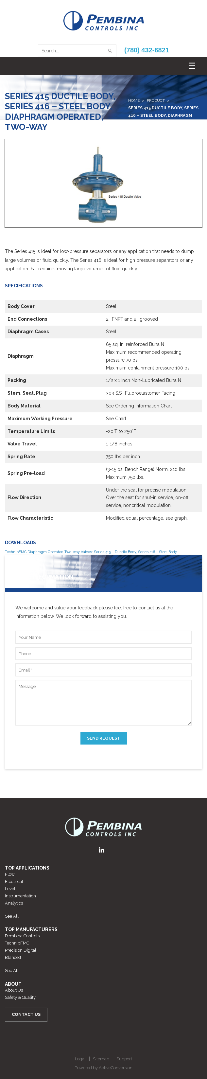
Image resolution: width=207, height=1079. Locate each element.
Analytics (14, 903)
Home (134, 100)
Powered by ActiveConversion (103, 1067)
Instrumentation (20, 895)
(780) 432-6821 (146, 50)
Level (10, 888)
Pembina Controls (22, 935)
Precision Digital (20, 950)
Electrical (14, 881)
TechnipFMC (17, 943)
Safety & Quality (20, 997)
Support (124, 1058)
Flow (10, 874)
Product (156, 100)
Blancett (13, 957)
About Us (14, 990)
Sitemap (101, 1058)
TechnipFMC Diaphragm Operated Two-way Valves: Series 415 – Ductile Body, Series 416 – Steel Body (91, 551)
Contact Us (26, 1014)
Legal (80, 1058)
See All (12, 916)
